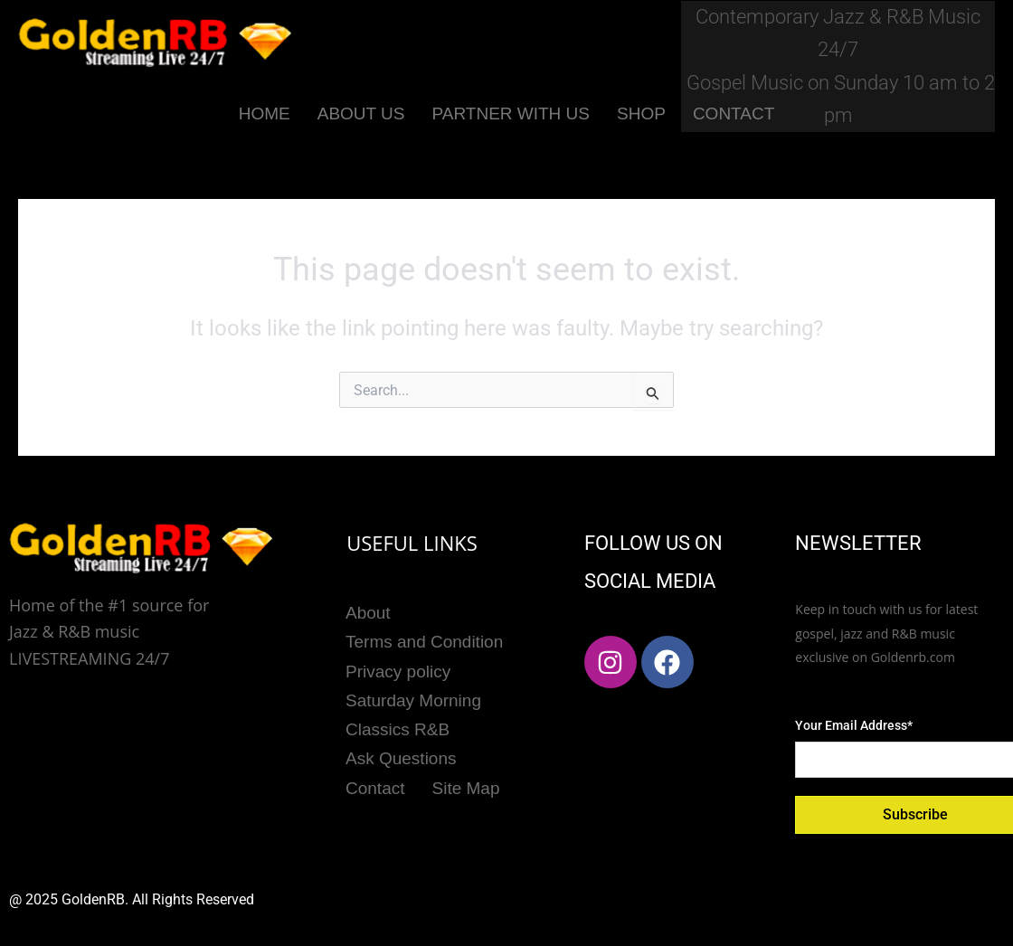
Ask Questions (401, 753)
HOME (264, 113)
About (368, 611)
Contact (375, 782)
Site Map (466, 782)
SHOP (641, 113)
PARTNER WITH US (510, 113)
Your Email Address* (854, 725)
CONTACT (733, 113)
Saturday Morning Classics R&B (413, 710)
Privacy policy (398, 668)
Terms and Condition (424, 640)
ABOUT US (361, 113)
